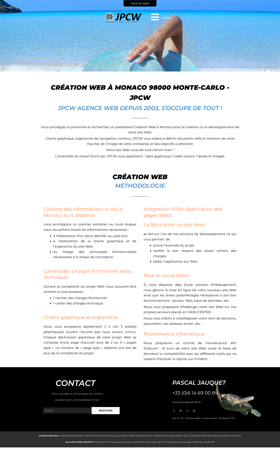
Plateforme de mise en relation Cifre (170, 436)
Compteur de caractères (134, 442)
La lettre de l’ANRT (197, 436)
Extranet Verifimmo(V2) (102, 436)
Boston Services (214, 436)
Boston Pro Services (232, 436)
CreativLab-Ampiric (144, 436)
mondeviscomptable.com (72, 436)
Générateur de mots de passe (107, 442)
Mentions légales (193, 418)
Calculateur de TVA (155, 442)
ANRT (87, 436)
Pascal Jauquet (210, 418)
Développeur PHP (227, 418)
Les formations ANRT (124, 436)
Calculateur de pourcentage (178, 442)
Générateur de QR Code (204, 442)
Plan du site (178, 418)
